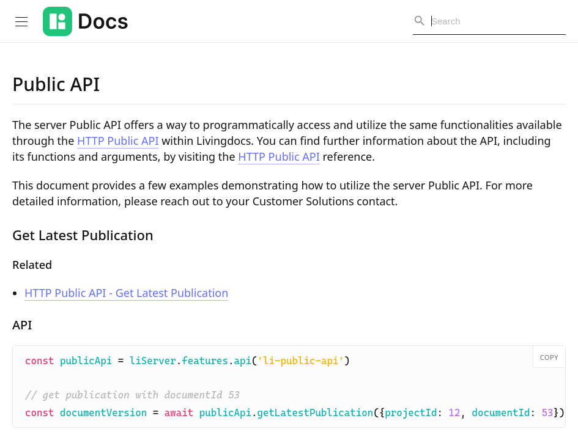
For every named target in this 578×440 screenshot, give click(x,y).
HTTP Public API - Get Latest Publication (126, 292)
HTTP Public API (117, 140)
